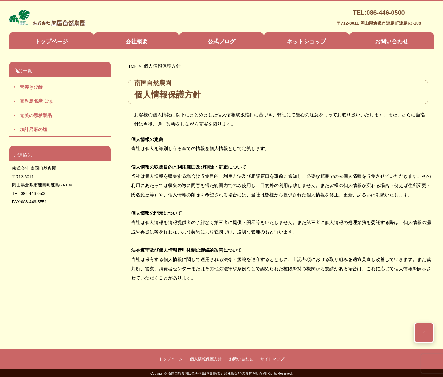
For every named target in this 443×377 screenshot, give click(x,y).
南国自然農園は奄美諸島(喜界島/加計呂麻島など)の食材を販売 (215, 373)
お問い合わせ (391, 41)
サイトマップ (272, 359)
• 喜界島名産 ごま (31, 101)
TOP (132, 66)
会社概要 (137, 41)
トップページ (51, 41)
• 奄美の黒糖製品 (30, 115)
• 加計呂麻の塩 (28, 129)
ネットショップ (306, 41)
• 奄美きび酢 (26, 87)
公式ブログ (221, 41)
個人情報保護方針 (206, 359)
